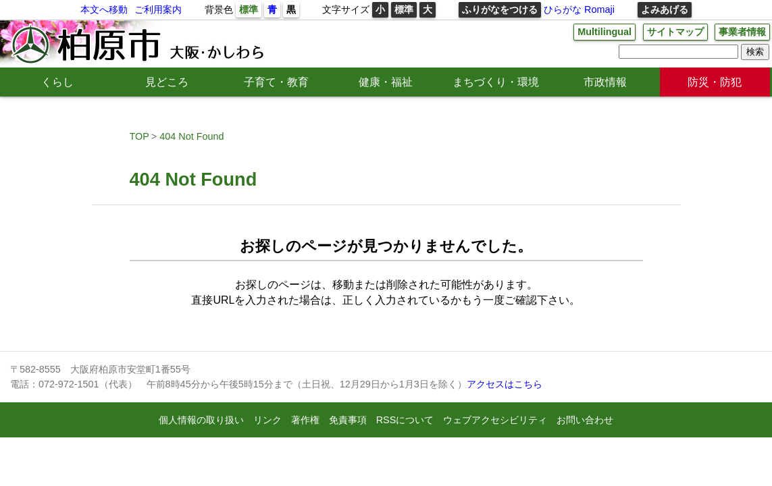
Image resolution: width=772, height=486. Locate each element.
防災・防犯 (715, 82)
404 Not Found (191, 136)
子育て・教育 (276, 82)
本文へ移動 (104, 9)
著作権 (305, 419)
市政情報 (605, 82)
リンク (267, 419)
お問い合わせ (585, 419)
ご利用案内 (158, 9)
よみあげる (664, 9)
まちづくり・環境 (496, 82)
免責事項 (348, 419)
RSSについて (405, 419)
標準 (248, 9)
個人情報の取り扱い (201, 419)
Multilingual (604, 31)
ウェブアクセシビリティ (495, 419)
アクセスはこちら (504, 384)
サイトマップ (675, 31)
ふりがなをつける (500, 9)
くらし (57, 82)
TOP (139, 136)
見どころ (166, 82)
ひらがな (563, 9)
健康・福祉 (386, 82)
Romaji (599, 9)
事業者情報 (742, 31)
